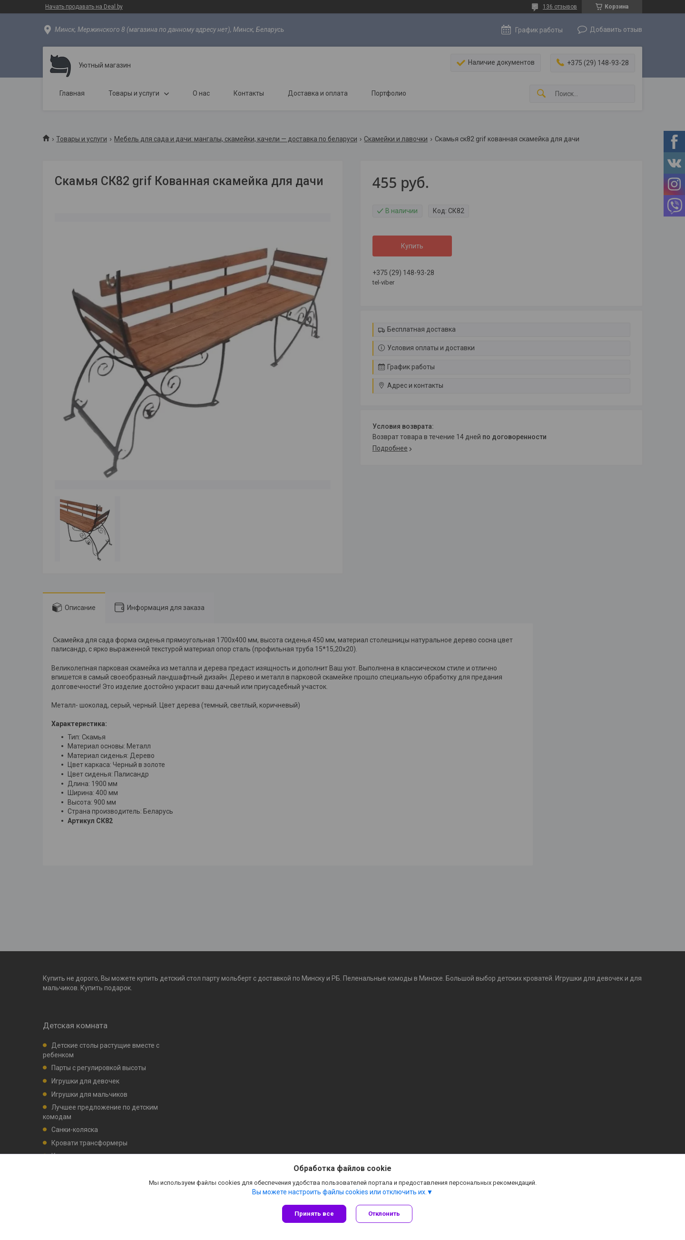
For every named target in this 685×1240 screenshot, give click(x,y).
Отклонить (384, 1213)
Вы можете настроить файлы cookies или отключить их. (339, 1192)
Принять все (314, 1213)
